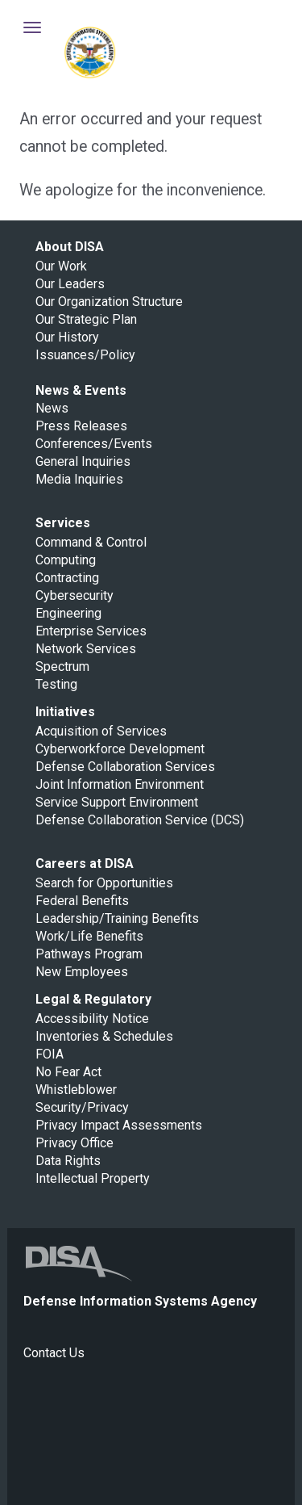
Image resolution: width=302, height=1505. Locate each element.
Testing (56, 684)
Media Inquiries (79, 479)
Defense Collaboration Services (125, 766)
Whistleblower (76, 1089)
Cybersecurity (74, 595)
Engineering (68, 613)
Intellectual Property (92, 1178)
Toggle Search (264, 27)
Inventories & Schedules (104, 1036)
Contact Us (54, 1352)
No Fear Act (68, 1071)
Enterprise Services (91, 631)
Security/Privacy (82, 1107)
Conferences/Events (93, 443)
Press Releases (81, 426)
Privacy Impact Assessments (118, 1125)
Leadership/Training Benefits (117, 918)
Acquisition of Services (101, 731)
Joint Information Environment (119, 784)
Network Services (85, 648)
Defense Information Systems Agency (90, 52)
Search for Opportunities (104, 883)
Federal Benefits (82, 900)
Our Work (61, 266)
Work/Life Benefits (89, 936)
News (51, 408)
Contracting (67, 577)
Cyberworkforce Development (120, 749)
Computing (65, 560)
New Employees (81, 971)
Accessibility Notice (92, 1018)
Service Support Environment (116, 802)
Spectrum (62, 666)
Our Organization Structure (109, 301)
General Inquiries (82, 461)
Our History (67, 337)
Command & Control (91, 542)
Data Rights (68, 1160)
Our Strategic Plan (86, 319)
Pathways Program (89, 954)
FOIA (49, 1054)
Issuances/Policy (85, 355)
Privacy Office (74, 1143)
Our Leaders (70, 283)
